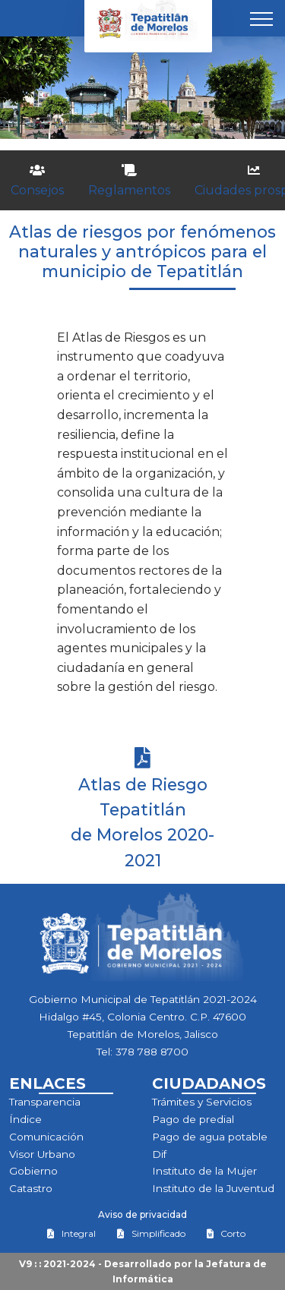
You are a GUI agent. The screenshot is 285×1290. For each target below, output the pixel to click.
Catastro (30, 1188)
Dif (159, 1154)
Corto (225, 1233)
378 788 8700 (152, 1052)
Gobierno (33, 1171)
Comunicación (46, 1137)
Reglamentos (129, 180)
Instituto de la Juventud (213, 1188)
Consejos (37, 180)
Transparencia (45, 1102)
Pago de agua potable (210, 1137)
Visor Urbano (42, 1154)
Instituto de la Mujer (204, 1171)
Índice (25, 1119)
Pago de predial (193, 1119)
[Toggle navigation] (261, 18)
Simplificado (150, 1233)
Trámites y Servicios (202, 1102)
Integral (71, 1233)
